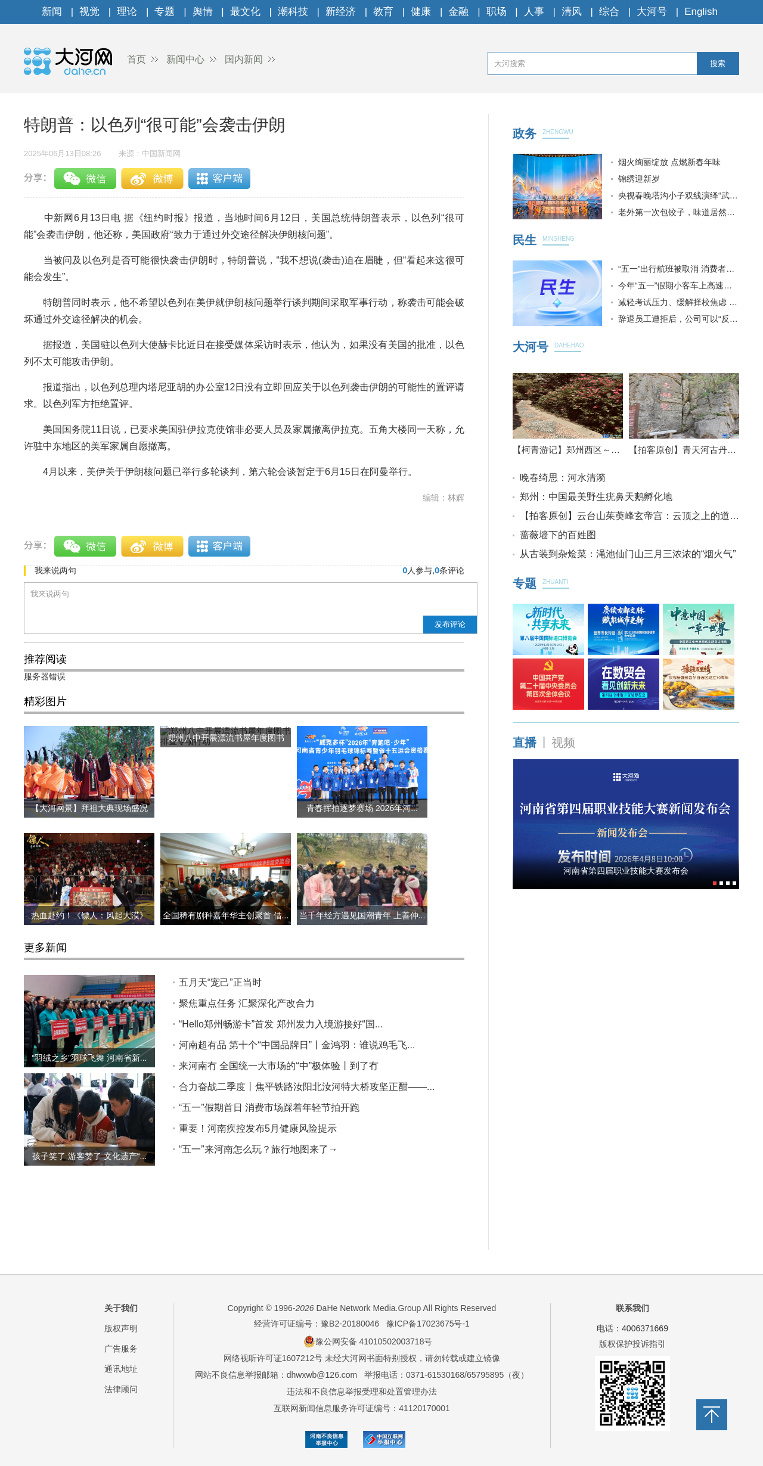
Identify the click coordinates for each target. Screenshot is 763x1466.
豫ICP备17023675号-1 (428, 1323)
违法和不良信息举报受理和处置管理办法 (362, 1391)
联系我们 (632, 1308)
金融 (458, 11)
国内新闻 (244, 59)
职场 (496, 11)
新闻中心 (185, 59)
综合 (609, 11)
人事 (534, 11)
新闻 (52, 11)
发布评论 (450, 624)
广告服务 (121, 1348)
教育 (383, 11)
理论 (127, 11)
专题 (164, 11)
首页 (136, 59)
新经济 (340, 11)
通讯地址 (121, 1369)
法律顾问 (121, 1389)
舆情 (203, 11)
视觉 (89, 11)
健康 (421, 11)
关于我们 (121, 1308)
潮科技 (293, 11)
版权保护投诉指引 (632, 1344)
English (701, 11)
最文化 (245, 11)
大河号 (652, 11)
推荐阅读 (45, 659)
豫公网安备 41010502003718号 (368, 1341)
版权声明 (121, 1328)
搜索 (717, 63)
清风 (572, 11)
